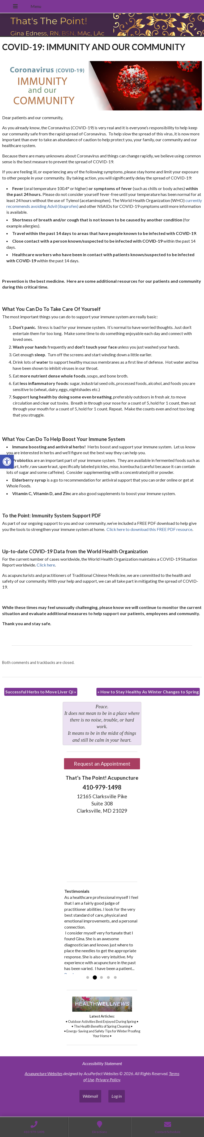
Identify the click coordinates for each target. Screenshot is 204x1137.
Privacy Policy (108, 1079)
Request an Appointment (102, 764)
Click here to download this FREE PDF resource (149, 529)
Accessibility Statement (102, 1063)
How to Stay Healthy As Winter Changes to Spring (148, 691)
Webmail (90, 1096)
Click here (46, 564)
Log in (117, 1096)
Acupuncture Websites (43, 1073)
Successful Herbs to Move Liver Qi (40, 691)
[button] (7, 462)
